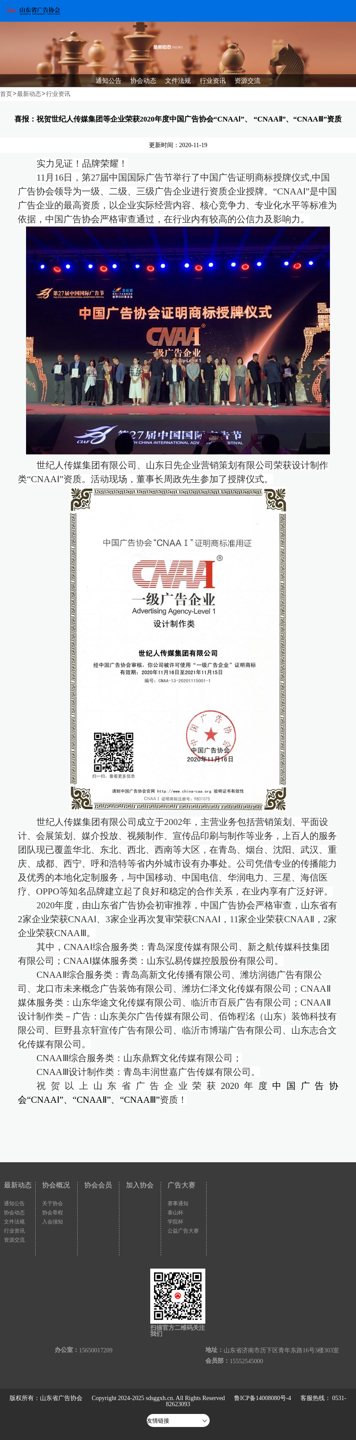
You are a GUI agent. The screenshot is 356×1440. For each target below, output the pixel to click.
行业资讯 (58, 94)
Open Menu (345, 11)
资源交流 (14, 1240)
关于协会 (52, 1203)
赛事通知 (178, 1203)
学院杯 (175, 1222)
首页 (6, 94)
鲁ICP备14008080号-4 (262, 1398)
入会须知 (52, 1222)
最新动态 (29, 94)
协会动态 (14, 1213)
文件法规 (14, 1222)
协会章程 (52, 1213)
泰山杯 (175, 1213)
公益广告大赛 (183, 1231)
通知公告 (14, 1203)
